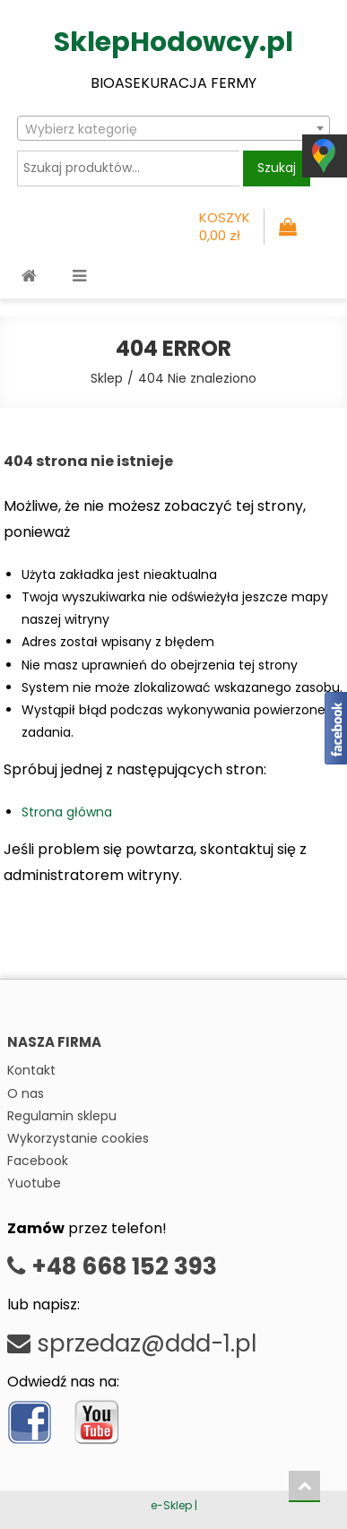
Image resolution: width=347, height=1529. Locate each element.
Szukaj (276, 168)
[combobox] (173, 128)
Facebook (37, 1161)
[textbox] (173, 129)
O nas (25, 1093)
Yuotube (34, 1183)
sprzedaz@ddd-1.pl (131, 1343)
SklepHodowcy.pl (173, 42)
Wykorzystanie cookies (78, 1138)
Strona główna (67, 812)
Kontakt (31, 1070)
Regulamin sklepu (62, 1116)
